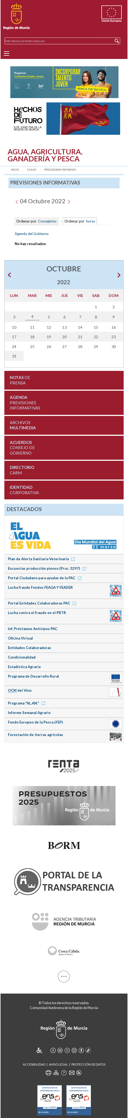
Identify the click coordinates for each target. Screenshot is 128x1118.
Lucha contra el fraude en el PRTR (37, 612)
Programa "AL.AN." (27, 703)
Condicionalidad (22, 657)
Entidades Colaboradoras (29, 648)
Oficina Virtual (20, 638)
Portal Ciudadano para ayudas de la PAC (45, 578)
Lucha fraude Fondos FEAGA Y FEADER (40, 587)
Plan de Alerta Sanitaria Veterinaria (42, 559)
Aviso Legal (58, 1064)
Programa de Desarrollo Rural (33, 676)
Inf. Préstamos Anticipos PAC (32, 629)
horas (90, 221)
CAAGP (31, 169)
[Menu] (6, 53)
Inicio (15, 169)
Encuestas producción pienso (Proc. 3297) (48, 568)
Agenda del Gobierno (32, 233)
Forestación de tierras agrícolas (35, 734)
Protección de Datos (88, 1064)
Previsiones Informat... (60, 169)
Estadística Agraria (24, 667)
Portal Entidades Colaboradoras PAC (43, 603)
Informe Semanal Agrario (29, 712)
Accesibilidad (34, 1064)
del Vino (20, 690)
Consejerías (47, 221)
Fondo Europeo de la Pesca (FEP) (35, 722)
